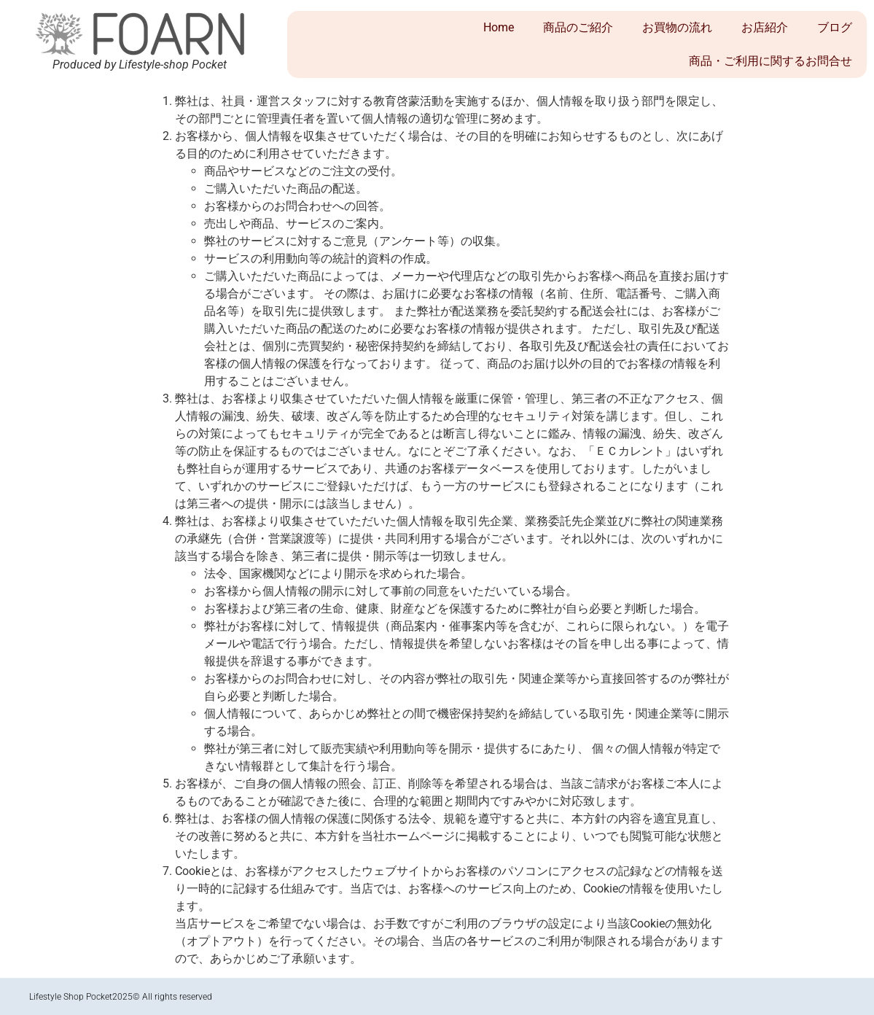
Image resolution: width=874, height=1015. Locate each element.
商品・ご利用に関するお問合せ (770, 61)
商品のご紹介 (578, 27)
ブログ (834, 27)
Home (498, 27)
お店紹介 (764, 27)
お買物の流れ (677, 27)
